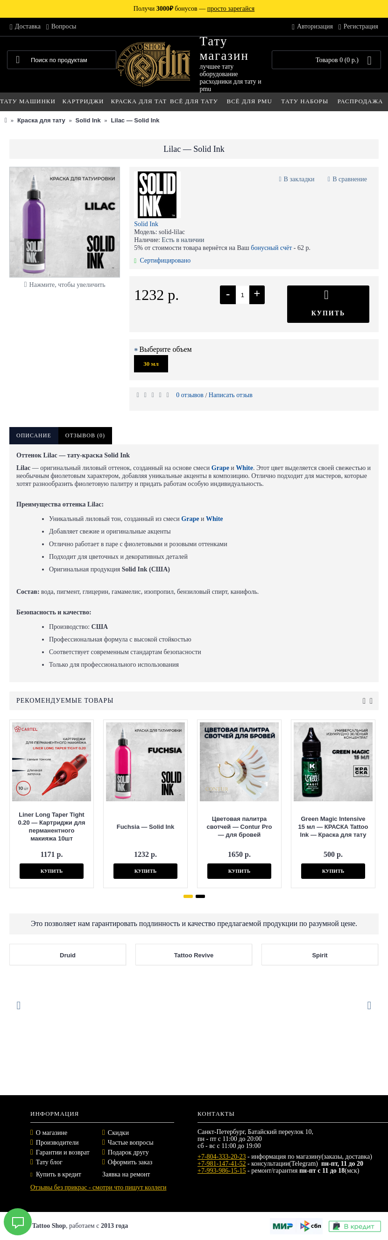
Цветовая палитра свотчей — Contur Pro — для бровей (208, 826)
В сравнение (349, 179)
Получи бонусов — (194, 8)
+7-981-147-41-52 (222, 1163)
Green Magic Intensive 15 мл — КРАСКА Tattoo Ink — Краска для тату (302, 826)
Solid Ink (146, 224)
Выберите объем (165, 349)
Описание (33, 435)
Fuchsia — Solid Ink (114, 826)
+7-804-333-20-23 (222, 1156)
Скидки (118, 1132)
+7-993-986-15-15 (222, 1170)
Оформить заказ (130, 1162)
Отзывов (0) (85, 435)
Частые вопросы (131, 1142)
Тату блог (49, 1162)
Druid (96, 955)
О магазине (51, 1132)
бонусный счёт (271, 247)
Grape (220, 467)
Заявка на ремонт (126, 1174)
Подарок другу (128, 1152)
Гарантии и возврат (63, 1152)
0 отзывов (190, 395)
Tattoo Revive (222, 955)
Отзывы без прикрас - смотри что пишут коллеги (98, 1187)
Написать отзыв (231, 395)
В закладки (299, 179)
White (244, 467)
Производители (57, 1142)
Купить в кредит (55, 1174)
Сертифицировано (162, 260)
